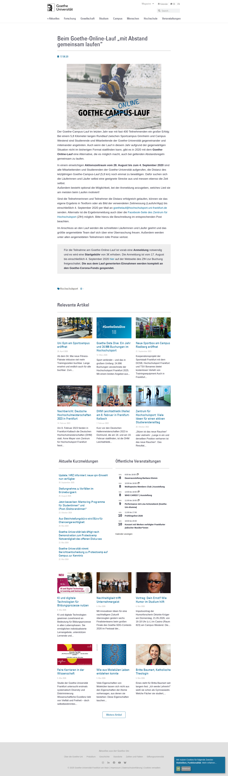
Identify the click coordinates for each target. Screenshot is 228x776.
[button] (114, 715)
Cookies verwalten (152, 768)
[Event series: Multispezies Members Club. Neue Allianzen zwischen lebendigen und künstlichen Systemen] (138, 483)
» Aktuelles (53, 18)
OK (178, 768)
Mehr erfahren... (209, 763)
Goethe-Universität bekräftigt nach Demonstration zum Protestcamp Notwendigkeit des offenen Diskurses (80, 535)
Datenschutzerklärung (132, 768)
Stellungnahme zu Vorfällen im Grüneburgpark (76, 490)
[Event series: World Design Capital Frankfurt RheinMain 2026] (138, 500)
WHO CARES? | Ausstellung (138, 495)
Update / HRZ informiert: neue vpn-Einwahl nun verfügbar (83, 477)
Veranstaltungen (171, 18)
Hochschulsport (69, 288)
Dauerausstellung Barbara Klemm (141, 478)
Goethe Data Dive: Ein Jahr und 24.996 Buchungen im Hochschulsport (114, 346)
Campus (117, 18)
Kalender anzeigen (123, 534)
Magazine (148, 3)
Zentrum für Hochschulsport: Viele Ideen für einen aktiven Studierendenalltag (150, 416)
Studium (103, 18)
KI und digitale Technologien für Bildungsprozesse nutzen (73, 601)
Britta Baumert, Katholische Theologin (153, 671)
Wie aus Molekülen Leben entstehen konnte (113, 671)
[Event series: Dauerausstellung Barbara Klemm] (138, 475)
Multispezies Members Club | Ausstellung (145, 487)
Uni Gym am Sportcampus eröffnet (73, 345)
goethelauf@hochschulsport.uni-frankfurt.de (140, 207)
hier (112, 259)
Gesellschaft (88, 18)
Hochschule (150, 18)
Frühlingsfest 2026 (134, 516)
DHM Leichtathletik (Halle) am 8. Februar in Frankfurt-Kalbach (113, 414)
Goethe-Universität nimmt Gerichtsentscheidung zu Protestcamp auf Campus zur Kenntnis (83, 552)
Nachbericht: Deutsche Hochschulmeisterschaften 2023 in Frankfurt (74, 414)
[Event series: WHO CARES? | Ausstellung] (138, 492)
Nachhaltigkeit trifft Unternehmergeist (109, 599)
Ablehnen (186, 768)
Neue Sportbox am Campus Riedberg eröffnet (153, 345)
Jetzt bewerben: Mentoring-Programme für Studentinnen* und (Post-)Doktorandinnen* (82, 505)
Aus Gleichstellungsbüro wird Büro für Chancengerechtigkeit (81, 520)
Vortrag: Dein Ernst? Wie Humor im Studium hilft (151, 599)
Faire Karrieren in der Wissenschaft (70, 671)
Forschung (70, 18)
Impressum (115, 768)
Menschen (133, 18)
